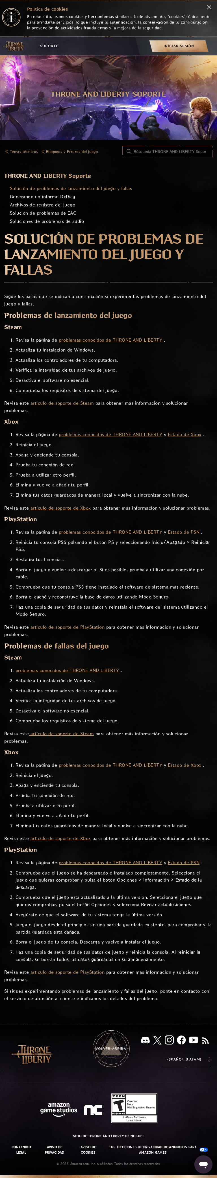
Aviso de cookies (88, 1150)
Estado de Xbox (184, 434)
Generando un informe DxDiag (42, 196)
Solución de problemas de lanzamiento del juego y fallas (71, 188)
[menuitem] (179, 46)
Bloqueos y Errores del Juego (72, 152)
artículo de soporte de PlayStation (68, 627)
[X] (157, 1041)
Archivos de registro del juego (42, 205)
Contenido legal (21, 1150)
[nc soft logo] (94, 1111)
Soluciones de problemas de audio (47, 221)
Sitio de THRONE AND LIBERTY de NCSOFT (108, 1136)
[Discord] (145, 1041)
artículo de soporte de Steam (61, 403)
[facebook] (181, 1041)
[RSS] (205, 1041)
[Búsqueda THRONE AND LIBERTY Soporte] (167, 151)
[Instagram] (169, 1041)
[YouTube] (193, 1041)
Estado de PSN (183, 532)
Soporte (49, 46)
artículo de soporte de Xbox (61, 508)
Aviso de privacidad (54, 1150)
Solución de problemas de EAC (43, 213)
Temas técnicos (24, 152)
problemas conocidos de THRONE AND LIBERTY (110, 340)
